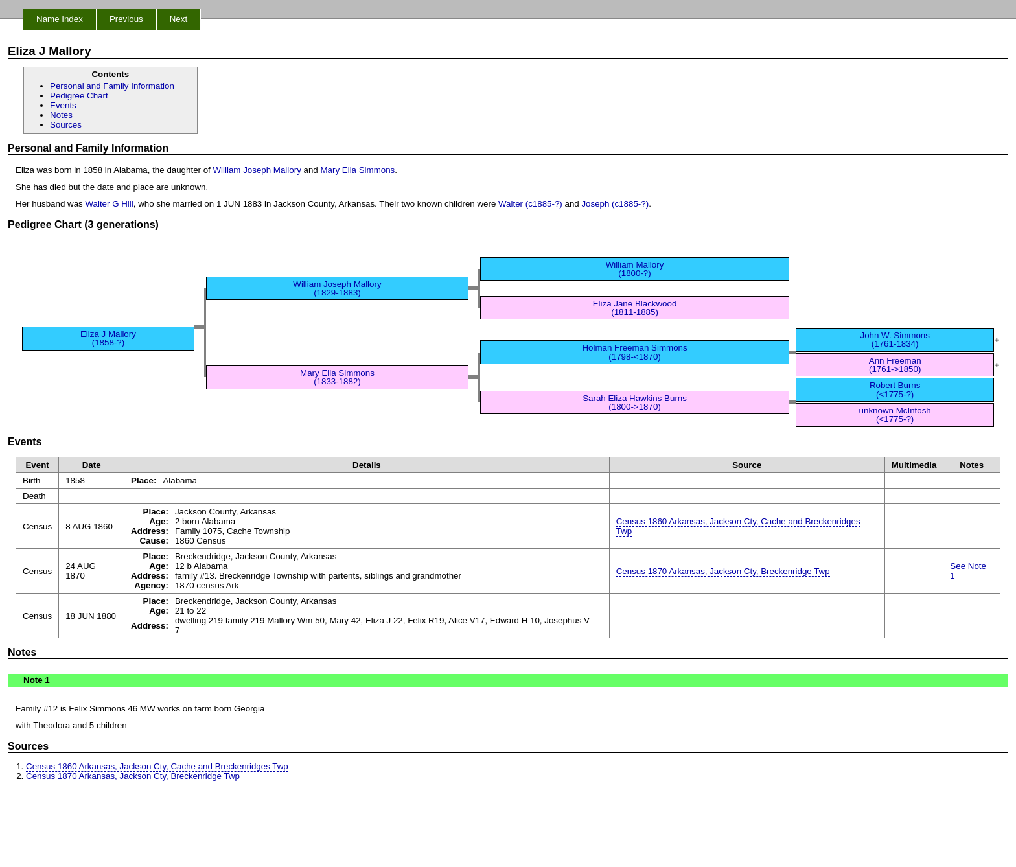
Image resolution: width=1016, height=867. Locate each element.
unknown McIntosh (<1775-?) (895, 415)
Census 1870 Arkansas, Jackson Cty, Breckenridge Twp (723, 571)
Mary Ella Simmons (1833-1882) (337, 377)
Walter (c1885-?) (530, 204)
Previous (126, 19)
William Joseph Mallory (257, 170)
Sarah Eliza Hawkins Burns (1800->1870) (635, 402)
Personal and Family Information (112, 86)
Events (63, 105)
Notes (61, 115)
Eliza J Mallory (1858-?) (108, 338)
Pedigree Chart (79, 95)
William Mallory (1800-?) (635, 269)
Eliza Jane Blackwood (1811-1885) (635, 308)
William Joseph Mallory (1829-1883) (337, 288)
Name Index (59, 19)
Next (178, 19)
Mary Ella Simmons (357, 170)
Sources (66, 125)
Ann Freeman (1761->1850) (895, 365)
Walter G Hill (109, 204)
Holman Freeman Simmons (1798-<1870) (634, 352)
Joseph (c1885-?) (615, 204)
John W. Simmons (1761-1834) (894, 339)
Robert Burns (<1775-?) (895, 389)
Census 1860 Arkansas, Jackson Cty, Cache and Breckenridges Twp (738, 526)
